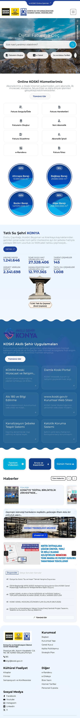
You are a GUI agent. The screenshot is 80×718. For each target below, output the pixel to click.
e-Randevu (47, 672)
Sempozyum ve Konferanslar (17, 680)
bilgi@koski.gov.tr (14, 661)
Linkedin (10, 706)
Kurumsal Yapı (49, 641)
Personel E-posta (50, 688)
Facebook (10, 696)
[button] (40, 96)
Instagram (10, 703)
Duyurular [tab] (12, 572)
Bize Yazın (46, 680)
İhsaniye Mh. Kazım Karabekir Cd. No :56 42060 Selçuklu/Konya (19, 652)
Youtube (9, 699)
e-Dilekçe (46, 676)
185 (6, 657)
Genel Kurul (47, 644)
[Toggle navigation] (73, 12)
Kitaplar (7, 672)
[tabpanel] (40, 598)
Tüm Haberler (58, 478)
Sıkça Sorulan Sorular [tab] (31, 573)
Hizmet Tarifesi (49, 684)
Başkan (45, 637)
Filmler (6, 676)
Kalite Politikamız (50, 648)
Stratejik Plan (48, 652)
